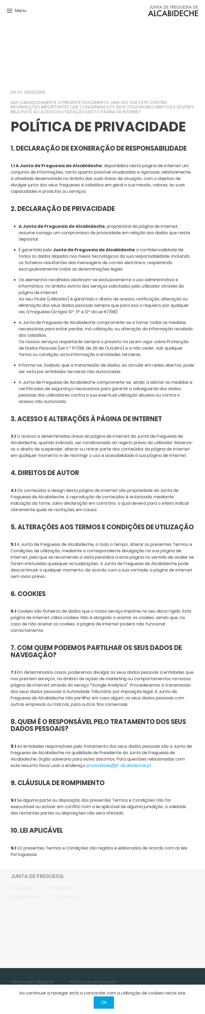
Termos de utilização (32, 982)
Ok (104, 1002)
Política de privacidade (93, 982)
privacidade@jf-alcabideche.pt (118, 765)
